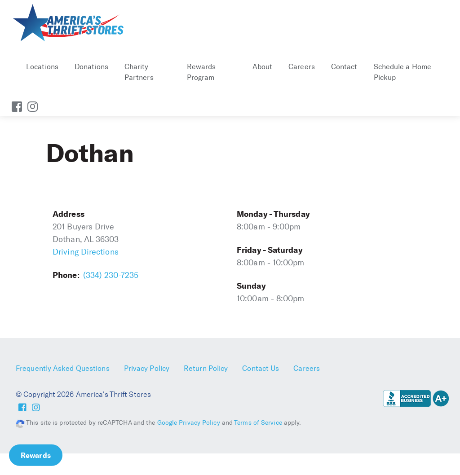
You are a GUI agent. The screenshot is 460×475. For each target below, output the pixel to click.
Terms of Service (258, 423)
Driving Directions (86, 252)
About (262, 66)
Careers (301, 66)
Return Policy (206, 368)
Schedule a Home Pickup (403, 72)
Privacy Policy (146, 368)
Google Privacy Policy (188, 423)
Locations (42, 66)
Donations (91, 66)
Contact (344, 66)
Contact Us (260, 368)
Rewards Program (201, 72)
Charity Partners (139, 72)
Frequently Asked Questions (63, 368)
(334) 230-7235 (110, 275)
